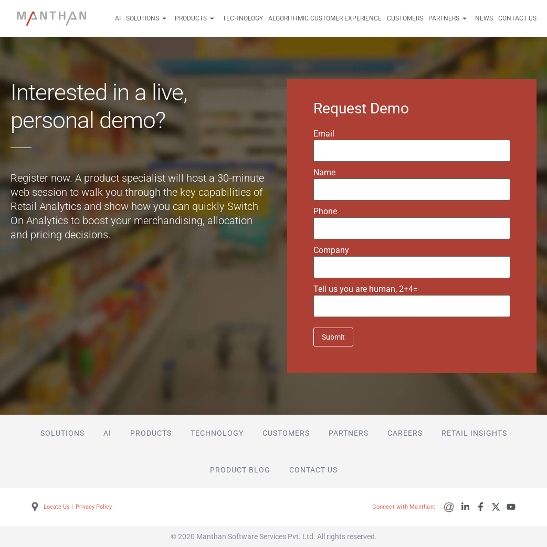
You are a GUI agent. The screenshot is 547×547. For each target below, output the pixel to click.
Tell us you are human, (365, 289)
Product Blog (240, 470)
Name (324, 173)
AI (118, 18)
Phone (325, 211)
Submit (333, 337)
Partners (449, 18)
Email (323, 134)
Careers (405, 433)
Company (331, 250)
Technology (243, 18)
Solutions (148, 18)
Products (196, 18)
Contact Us (517, 18)
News (484, 18)
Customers (405, 18)
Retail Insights (474, 433)
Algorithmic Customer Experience (325, 18)
